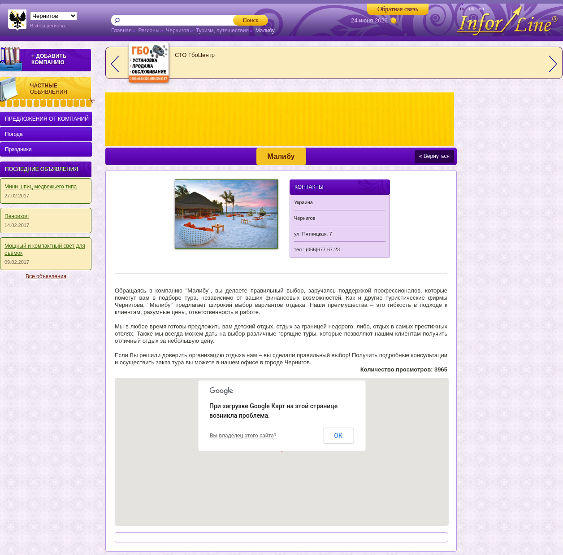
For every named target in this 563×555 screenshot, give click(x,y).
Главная (121, 30)
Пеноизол (16, 216)
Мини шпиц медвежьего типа (40, 187)
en (481, 8)
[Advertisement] (44, 419)
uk (471, 8)
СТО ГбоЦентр (195, 55)
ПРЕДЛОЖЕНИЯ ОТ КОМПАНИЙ (47, 119)
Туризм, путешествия (222, 30)
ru (462, 8)
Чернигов (177, 30)
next (553, 64)
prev (115, 64)
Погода (14, 134)
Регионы (148, 30)
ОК (338, 435)
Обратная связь (397, 9)
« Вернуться (434, 156)
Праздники (18, 149)
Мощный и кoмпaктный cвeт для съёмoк (44, 249)
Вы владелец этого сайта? (243, 436)
